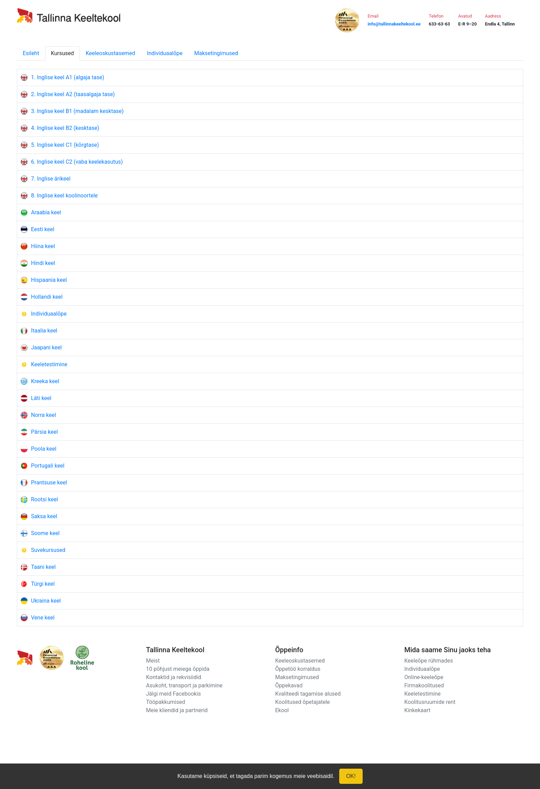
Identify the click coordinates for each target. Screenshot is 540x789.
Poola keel (43, 448)
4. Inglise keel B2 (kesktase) (65, 128)
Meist (153, 660)
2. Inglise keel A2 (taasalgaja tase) (73, 94)
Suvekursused (48, 550)
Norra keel (43, 415)
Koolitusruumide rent (429, 702)
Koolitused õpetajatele (302, 702)
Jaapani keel (46, 347)
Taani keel (43, 567)
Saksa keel (44, 516)
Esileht (31, 53)
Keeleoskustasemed (110, 53)
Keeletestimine (49, 364)
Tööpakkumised (165, 702)
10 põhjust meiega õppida (177, 669)
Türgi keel (43, 584)
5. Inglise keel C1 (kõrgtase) (65, 145)
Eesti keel (42, 229)
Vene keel (42, 617)
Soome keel (45, 533)
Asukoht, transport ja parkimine (184, 685)
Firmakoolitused (424, 685)
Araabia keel (46, 212)
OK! (351, 776)
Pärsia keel (44, 432)
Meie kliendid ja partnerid (177, 710)
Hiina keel (43, 246)
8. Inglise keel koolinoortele (64, 195)
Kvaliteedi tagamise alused (308, 693)
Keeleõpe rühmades (428, 660)
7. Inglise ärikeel (51, 178)
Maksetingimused (216, 53)
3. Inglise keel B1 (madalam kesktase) (77, 111)
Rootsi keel (44, 499)
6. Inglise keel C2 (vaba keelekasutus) (77, 161)
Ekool (282, 710)
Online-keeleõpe (423, 677)
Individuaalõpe (165, 53)
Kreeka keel (45, 381)
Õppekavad (289, 685)
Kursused (62, 53)
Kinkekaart (417, 710)
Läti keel (41, 398)
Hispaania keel (49, 280)
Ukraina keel (46, 600)
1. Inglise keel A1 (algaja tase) (67, 77)
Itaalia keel (44, 330)
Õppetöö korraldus (297, 669)
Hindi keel (43, 263)
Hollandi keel (47, 297)
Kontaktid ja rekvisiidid (173, 677)
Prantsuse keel (49, 482)
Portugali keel (47, 465)
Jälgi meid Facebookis (173, 693)
